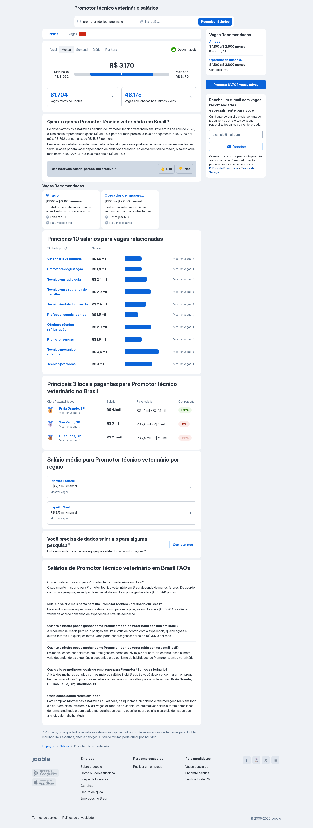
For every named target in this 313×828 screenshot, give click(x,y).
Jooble (276, 818)
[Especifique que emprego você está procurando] (104, 21)
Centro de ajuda (92, 792)
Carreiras (87, 786)
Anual (53, 50)
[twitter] (266, 760)
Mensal (66, 50)
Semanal (82, 50)
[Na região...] (166, 21)
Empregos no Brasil (94, 798)
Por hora (111, 50)
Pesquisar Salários (215, 22)
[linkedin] (275, 760)
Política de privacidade (78, 818)
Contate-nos (183, 545)
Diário (97, 50)
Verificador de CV (197, 779)
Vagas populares (196, 767)
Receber (236, 146)
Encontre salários (197, 773)
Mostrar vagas (184, 259)
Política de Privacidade (223, 168)
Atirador (53, 195)
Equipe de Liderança (94, 779)
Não (185, 168)
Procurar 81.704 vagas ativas (236, 85)
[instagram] (256, 760)
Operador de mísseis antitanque (123, 195)
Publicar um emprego (147, 767)
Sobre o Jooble (91, 767)
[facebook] (247, 760)
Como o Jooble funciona (98, 773)
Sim (166, 168)
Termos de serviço (45, 818)
